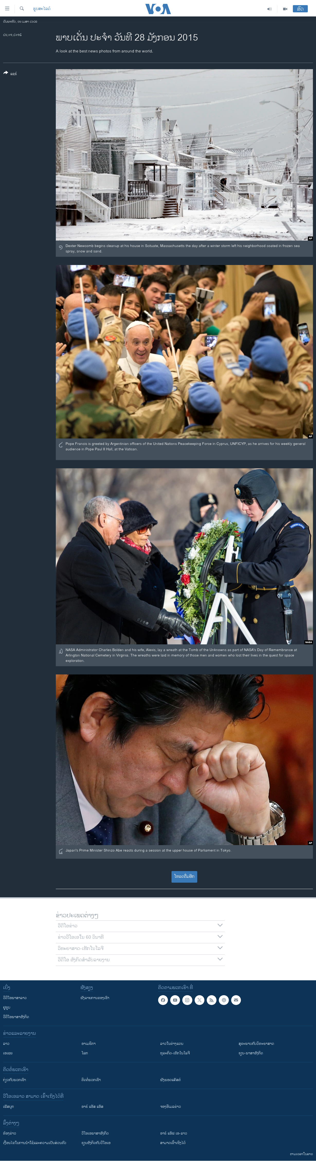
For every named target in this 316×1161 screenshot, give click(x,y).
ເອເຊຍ (8, 1053)
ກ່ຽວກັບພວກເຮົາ (14, 1080)
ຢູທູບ (6, 1007)
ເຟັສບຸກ (8, 1106)
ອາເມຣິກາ (89, 1043)
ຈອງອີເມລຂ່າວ (170, 1106)
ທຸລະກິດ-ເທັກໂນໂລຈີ (175, 1053)
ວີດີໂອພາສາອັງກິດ (16, 1017)
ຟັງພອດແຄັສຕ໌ (170, 1080)
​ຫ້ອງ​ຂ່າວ (9, 1133)
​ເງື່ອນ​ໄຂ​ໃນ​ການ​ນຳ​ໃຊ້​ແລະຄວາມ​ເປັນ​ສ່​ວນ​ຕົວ (34, 1143)
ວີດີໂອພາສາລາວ (15, 998)
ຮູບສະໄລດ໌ (41, 9)
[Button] (10, 74)
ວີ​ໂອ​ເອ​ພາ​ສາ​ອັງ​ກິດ (95, 1133)
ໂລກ (85, 1053)
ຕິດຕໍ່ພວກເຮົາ (91, 1080)
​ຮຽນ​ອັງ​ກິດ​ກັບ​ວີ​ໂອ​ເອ (96, 1143)
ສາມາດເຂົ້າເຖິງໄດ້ (173, 1143)
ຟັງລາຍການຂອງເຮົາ (94, 998)
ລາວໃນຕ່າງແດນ (171, 1043)
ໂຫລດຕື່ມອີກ (184, 876)
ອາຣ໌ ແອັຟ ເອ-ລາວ (173, 1133)
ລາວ (6, 1043)
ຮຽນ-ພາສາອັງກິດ (251, 1053)
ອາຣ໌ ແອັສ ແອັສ (92, 1106)
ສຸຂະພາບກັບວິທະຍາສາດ (256, 1043)
